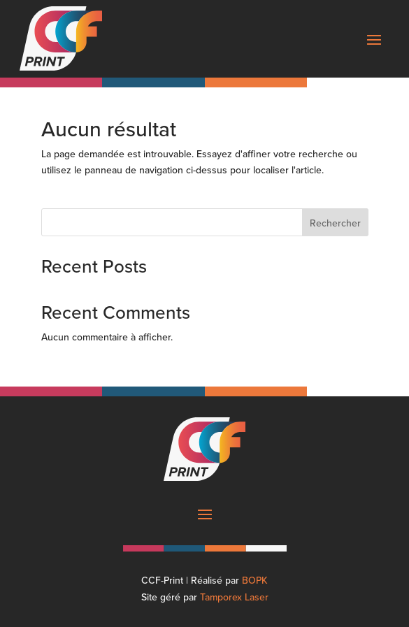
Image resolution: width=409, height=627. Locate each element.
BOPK (255, 580)
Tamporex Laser (234, 597)
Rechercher (335, 223)
